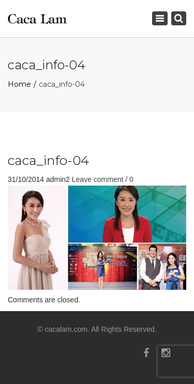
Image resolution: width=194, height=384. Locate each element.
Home (19, 84)
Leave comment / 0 (102, 179)
